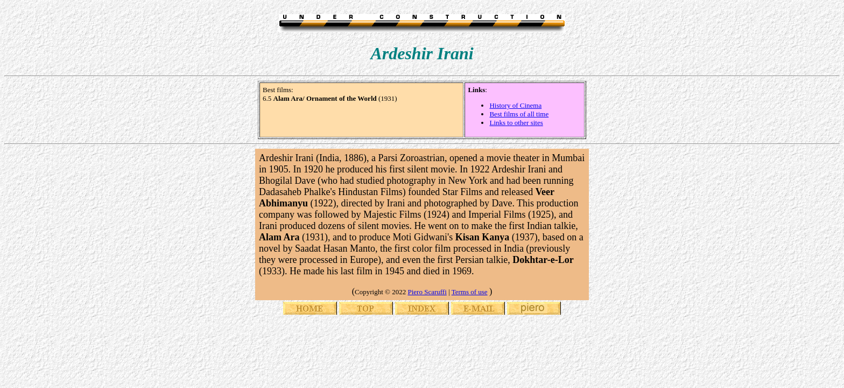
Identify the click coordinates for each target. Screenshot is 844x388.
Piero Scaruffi (426, 292)
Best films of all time (518, 114)
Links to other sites (516, 123)
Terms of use (470, 292)
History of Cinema (515, 105)
